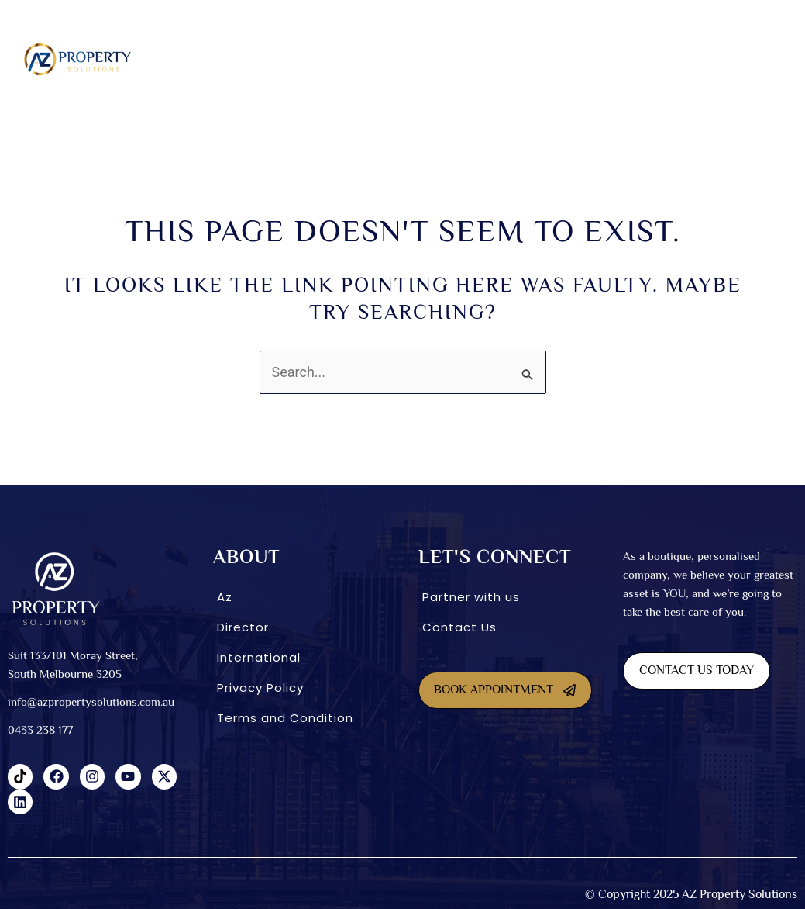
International (624, 59)
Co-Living (417, 59)
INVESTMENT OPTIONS (511, 59)
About (193, 59)
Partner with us (471, 597)
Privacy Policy (260, 687)
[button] (197, 59)
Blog (775, 59)
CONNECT (711, 59)
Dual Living (342, 59)
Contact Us (459, 627)
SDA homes (265, 59)
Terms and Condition (285, 718)
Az (224, 597)
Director (243, 627)
